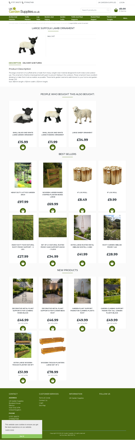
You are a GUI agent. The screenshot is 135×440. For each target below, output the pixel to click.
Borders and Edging (49, 18)
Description (15, 63)
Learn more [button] (9, 430)
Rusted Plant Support (95, 18)
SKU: (49, 36)
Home (11, 23)
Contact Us (43, 401)
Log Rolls (38, 18)
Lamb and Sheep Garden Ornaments (56, 23)
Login (121, 2)
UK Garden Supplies (107, 2)
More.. (125, 18)
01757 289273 (14, 417)
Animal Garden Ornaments (35, 23)
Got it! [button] (22, 436)
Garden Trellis (62, 18)
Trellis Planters (28, 18)
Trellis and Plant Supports (77, 18)
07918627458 (14, 419)
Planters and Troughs (111, 18)
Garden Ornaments (20, 23)
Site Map (42, 406)
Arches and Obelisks (13, 18)
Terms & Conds (44, 398)
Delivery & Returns (32, 63)
